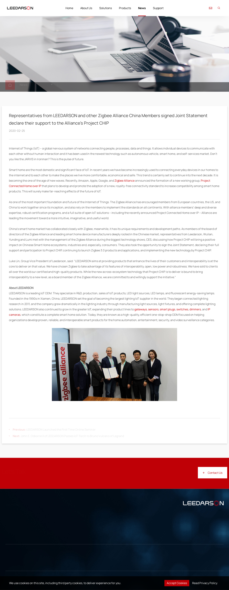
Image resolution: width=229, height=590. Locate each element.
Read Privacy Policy (204, 583)
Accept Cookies (177, 583)
